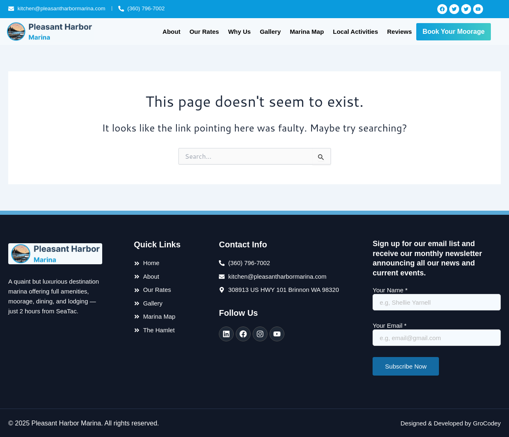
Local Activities (355, 31)
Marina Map (307, 31)
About (171, 31)
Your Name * (436, 298)
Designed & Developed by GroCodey (447, 421)
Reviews (399, 31)
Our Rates (204, 31)
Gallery (270, 31)
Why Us (239, 31)
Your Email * (436, 333)
